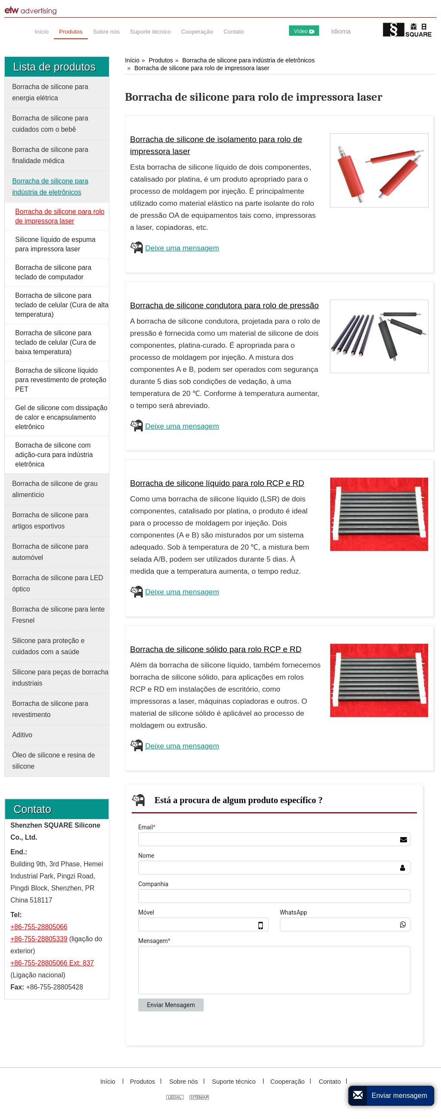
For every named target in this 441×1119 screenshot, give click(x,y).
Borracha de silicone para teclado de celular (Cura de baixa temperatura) (55, 342)
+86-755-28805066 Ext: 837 (52, 963)
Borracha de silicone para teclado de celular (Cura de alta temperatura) (62, 305)
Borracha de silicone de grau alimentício (55, 489)
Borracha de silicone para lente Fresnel (58, 615)
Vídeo (304, 31)
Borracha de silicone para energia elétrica (50, 92)
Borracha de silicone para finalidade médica (50, 155)
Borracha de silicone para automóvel (50, 552)
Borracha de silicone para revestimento (50, 709)
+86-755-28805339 (38, 939)
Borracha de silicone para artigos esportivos (50, 520)
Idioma (341, 31)
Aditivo (22, 735)
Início (132, 60)
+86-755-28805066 (38, 926)
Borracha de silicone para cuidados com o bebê (50, 123)
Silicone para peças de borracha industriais (60, 677)
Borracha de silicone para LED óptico (57, 583)
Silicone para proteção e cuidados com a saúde (48, 646)
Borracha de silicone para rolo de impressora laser (202, 68)
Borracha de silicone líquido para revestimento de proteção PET (60, 380)
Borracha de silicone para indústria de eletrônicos (248, 60)
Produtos (161, 60)
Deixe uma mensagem (182, 248)
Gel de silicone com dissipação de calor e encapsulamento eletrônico (61, 417)
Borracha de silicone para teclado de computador (53, 272)
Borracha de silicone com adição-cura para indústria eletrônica (54, 455)
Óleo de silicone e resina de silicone (53, 760)
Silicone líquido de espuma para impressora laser (55, 244)
